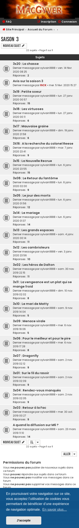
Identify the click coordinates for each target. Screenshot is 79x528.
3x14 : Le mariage (26, 213)
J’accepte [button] (24, 520)
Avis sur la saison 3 (28, 81)
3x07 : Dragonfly (26, 356)
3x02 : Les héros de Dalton (34, 265)
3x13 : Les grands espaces (33, 230)
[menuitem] (6, 22)
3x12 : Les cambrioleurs (31, 247)
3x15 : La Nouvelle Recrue (32, 161)
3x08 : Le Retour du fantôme (35, 178)
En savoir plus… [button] (54, 509)
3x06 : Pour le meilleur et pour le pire (42, 338)
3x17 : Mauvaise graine (30, 126)
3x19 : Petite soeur (27, 92)
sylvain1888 (47, 68)
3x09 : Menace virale (29, 321)
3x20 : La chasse (26, 64)
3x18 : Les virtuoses (28, 109)
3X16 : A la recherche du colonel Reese (43, 143)
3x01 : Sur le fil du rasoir (31, 373)
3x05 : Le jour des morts (32, 195)
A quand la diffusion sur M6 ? (36, 425)
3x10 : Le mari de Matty (31, 304)
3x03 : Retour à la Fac (29, 408)
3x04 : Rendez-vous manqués (37, 390)
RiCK (43, 85)
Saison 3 (10, 39)
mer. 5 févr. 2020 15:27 (62, 85)
